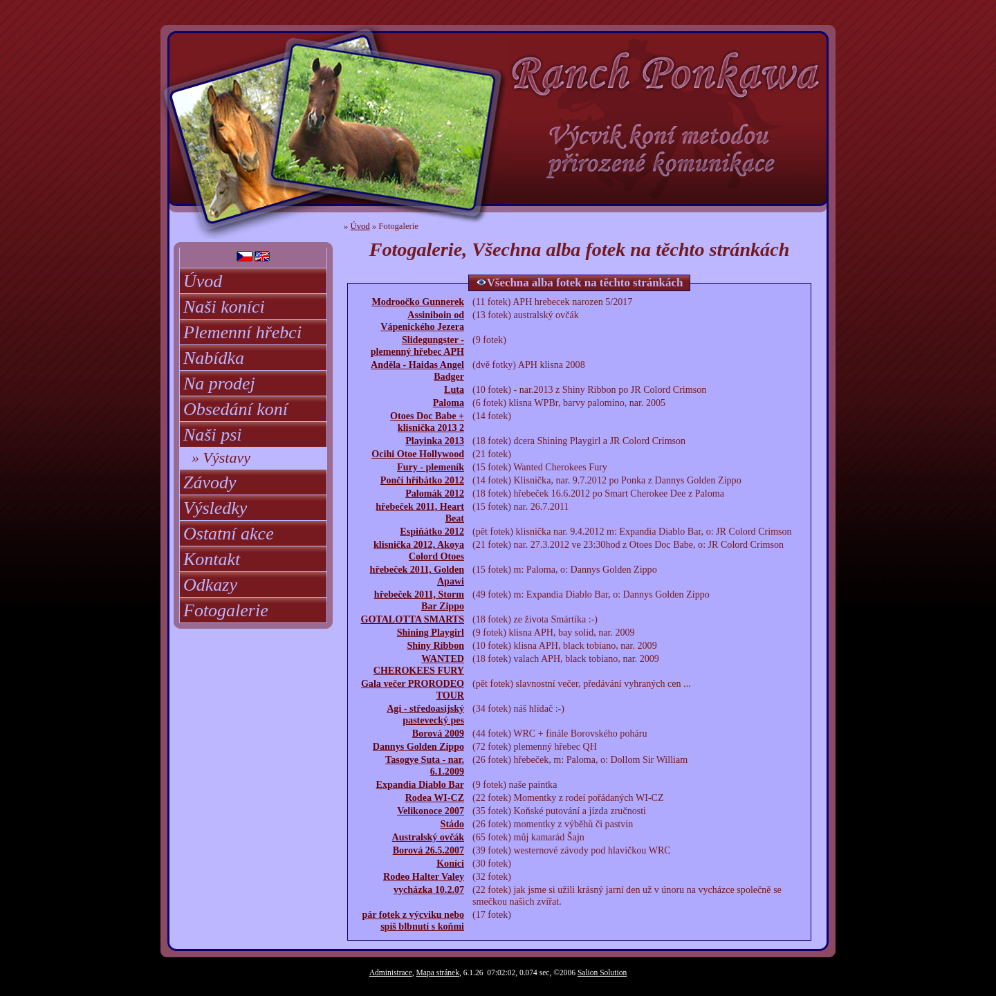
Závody (210, 482)
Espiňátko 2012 (432, 531)
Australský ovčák (428, 836)
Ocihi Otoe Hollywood (417, 453)
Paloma (448, 402)
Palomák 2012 (434, 493)
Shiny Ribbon (435, 645)
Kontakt (211, 559)
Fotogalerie (225, 610)
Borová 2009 (438, 733)
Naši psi (212, 435)
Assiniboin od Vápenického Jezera (422, 320)
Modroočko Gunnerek (417, 301)
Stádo (452, 823)
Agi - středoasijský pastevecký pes (425, 714)
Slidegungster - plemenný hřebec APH (417, 345)
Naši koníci (224, 307)
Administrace (390, 972)
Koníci (450, 863)
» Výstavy (221, 457)
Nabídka (213, 358)
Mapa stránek (437, 972)
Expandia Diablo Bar (420, 784)
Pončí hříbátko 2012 (422, 480)
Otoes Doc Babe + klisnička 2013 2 (427, 421)
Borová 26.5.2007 (428, 850)
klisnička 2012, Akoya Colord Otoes (419, 550)
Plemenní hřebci (242, 332)
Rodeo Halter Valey (423, 876)
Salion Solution (602, 972)
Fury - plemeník (430, 466)
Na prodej (219, 384)
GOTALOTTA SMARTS (412, 619)
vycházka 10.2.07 (429, 889)
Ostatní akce (228, 534)
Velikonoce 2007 (430, 810)
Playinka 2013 (434, 440)
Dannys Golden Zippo (418, 746)
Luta (454, 389)
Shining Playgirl (430, 632)
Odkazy (210, 585)
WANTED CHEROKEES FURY (419, 664)
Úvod (202, 281)
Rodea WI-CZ (434, 797)
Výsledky (215, 508)
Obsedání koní (235, 409)
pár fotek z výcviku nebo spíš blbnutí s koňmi (413, 920)
